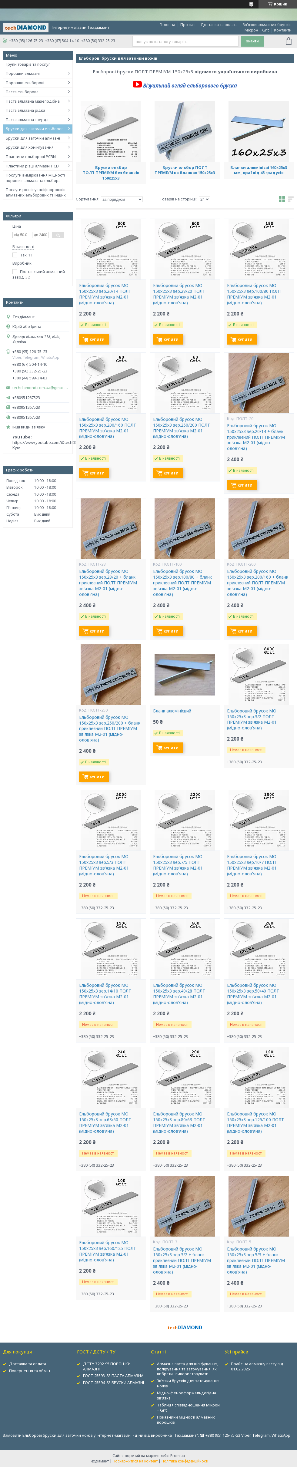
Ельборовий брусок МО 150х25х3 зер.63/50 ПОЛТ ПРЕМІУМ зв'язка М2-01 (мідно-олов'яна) (105, 1122)
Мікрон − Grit (257, 30)
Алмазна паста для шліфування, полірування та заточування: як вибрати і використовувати (187, 1369)
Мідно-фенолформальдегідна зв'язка (186, 1395)
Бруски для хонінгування (30, 147)
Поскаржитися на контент (135, 1461)
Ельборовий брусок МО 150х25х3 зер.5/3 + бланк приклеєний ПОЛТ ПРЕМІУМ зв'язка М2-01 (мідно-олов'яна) (256, 1260)
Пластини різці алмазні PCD (32, 166)
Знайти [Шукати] (252, 41)
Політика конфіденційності (185, 1461)
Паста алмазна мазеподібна (33, 101)
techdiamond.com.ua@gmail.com (40, 387)
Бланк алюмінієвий (172, 711)
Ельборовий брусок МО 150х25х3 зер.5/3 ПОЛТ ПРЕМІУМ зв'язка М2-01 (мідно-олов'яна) (104, 865)
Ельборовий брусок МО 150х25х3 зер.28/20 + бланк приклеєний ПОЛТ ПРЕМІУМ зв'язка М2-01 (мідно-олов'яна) (108, 583)
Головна (167, 24)
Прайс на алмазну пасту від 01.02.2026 (257, 1366)
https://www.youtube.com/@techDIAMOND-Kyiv (52, 445)
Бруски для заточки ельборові (35, 128)
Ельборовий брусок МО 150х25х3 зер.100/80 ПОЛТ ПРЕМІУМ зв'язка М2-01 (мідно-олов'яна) (254, 294)
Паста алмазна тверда (27, 119)
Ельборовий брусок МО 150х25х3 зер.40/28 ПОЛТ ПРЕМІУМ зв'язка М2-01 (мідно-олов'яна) (179, 994)
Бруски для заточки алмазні (33, 138)
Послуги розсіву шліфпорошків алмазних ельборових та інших (36, 192)
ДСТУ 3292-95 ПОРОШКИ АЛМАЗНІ (107, 1366)
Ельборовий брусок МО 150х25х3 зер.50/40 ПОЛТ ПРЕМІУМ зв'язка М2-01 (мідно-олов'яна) (253, 994)
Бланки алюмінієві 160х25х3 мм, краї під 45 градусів (258, 170)
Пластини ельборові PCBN (31, 156)
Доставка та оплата (219, 24)
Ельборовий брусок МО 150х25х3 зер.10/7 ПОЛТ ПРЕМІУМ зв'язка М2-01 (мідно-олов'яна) (252, 865)
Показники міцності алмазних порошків (186, 1419)
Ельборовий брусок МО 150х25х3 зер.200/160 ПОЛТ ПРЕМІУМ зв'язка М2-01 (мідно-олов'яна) (107, 428)
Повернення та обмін (29, 1370)
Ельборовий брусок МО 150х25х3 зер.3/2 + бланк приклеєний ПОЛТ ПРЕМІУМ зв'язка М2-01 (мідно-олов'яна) (182, 1260)
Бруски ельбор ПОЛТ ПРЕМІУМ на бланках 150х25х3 (185, 170)
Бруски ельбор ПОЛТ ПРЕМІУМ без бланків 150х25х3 (110, 173)
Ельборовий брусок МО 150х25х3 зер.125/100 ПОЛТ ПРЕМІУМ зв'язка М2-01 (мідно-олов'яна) (255, 1122)
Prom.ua (177, 1455)
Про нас (187, 24)
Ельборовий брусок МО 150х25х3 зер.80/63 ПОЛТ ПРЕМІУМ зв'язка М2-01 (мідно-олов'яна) (179, 1122)
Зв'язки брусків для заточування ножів (188, 1383)
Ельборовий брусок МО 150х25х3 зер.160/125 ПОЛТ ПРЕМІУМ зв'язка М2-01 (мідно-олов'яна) (107, 1251)
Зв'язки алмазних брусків (267, 24)
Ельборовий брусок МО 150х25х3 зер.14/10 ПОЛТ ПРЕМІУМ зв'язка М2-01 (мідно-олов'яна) (105, 994)
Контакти (283, 30)
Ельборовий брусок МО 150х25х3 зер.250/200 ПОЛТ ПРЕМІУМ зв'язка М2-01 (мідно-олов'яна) (181, 428)
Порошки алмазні (23, 73)
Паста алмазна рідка (25, 110)
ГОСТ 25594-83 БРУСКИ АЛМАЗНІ (113, 1382)
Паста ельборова (22, 91)
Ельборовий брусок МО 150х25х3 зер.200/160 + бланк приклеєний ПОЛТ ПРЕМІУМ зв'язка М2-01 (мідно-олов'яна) (257, 583)
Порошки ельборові (25, 82)
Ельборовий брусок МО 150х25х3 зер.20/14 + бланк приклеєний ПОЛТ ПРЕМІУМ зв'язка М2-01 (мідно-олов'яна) (256, 437)
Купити (97, 339)
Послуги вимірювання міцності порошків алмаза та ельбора (35, 177)
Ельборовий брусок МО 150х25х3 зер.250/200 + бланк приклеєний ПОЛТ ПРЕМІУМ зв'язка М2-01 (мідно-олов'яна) (109, 729)
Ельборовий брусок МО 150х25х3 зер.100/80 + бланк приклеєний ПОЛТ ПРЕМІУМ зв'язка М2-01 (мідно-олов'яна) (182, 583)
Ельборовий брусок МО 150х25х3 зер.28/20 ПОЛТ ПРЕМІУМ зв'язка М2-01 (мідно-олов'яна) (179, 294)
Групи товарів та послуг (28, 64)
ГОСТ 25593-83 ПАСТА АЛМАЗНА (113, 1375)
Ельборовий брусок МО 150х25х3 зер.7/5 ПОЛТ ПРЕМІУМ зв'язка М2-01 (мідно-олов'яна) (178, 865)
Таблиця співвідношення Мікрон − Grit (188, 1407)
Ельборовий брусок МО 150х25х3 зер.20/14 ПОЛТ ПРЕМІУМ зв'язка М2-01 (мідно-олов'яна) (105, 294)
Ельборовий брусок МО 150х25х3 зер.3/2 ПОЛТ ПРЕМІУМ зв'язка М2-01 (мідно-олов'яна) (252, 719)
